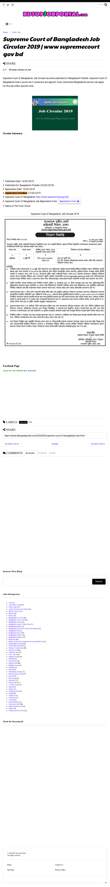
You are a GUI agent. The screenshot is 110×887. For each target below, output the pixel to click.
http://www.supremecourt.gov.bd (52, 197)
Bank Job (12, 639)
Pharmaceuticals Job (16, 674)
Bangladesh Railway (16, 637)
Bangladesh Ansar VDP (17, 620)
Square (11, 689)
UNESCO (12, 695)
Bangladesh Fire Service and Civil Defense (23, 629)
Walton (11, 708)
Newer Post (12, 444)
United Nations (14, 702)
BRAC (11, 616)
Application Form (69, 201)
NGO (10, 670)
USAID (11, 700)
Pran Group (13, 678)
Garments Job (13, 652)
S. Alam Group (14, 685)
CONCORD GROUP (16, 646)
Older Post (98, 444)
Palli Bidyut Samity (15, 672)
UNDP (11, 693)
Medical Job (13, 663)
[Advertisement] (55, 158)
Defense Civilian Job (16, 648)
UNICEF (12, 698)
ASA (10, 603)
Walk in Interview (15, 706)
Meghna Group (14, 665)
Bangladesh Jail (14, 631)
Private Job (12, 683)
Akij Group (12, 607)
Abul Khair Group (15, 605)
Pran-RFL (12, 680)
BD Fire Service (14, 611)
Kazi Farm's (13, 661)
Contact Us (59, 865)
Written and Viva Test (16, 711)
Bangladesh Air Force (16, 618)
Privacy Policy (60, 870)
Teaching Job (13, 691)
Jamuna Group (14, 657)
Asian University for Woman (18, 609)
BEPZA (11, 613)
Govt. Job (16, 32)
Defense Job (13, 650)
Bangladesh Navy (15, 633)
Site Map (10, 870)
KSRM (11, 659)
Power (11, 676)
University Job (14, 704)
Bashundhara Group (15, 644)
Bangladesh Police (15, 635)
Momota (11, 667)
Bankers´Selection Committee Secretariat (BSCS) (26, 641)
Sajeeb (11, 687)
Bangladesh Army (15, 622)
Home (5, 32)
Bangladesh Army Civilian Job (19, 624)
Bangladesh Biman (15, 626)
